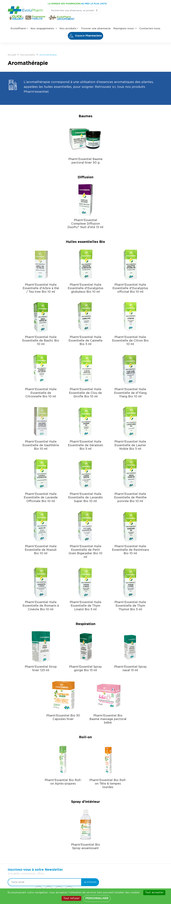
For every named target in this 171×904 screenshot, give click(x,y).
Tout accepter (154, 892)
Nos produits (68, 21)
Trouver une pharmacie (96, 21)
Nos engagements (43, 21)
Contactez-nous (149, 21)
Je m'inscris (87, 822)
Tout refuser (71, 898)
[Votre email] (43, 822)
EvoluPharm (18, 21)
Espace (85, 29)
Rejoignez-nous (124, 21)
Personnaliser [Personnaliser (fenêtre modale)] (97, 898)
